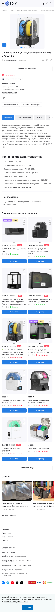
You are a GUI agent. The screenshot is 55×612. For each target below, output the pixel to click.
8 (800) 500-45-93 (9, 552)
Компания (6, 533)
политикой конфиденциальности (16, 602)
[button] (21, 47)
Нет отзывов (11, 60)
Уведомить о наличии (27, 69)
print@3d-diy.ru (8, 561)
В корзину (14, 261)
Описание (8, 117)
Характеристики (24, 117)
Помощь (5, 541)
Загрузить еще (27, 468)
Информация (7, 537)
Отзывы (40, 117)
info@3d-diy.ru (7, 556)
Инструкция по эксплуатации (17, 187)
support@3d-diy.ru (9, 565)
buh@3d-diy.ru (7, 570)
